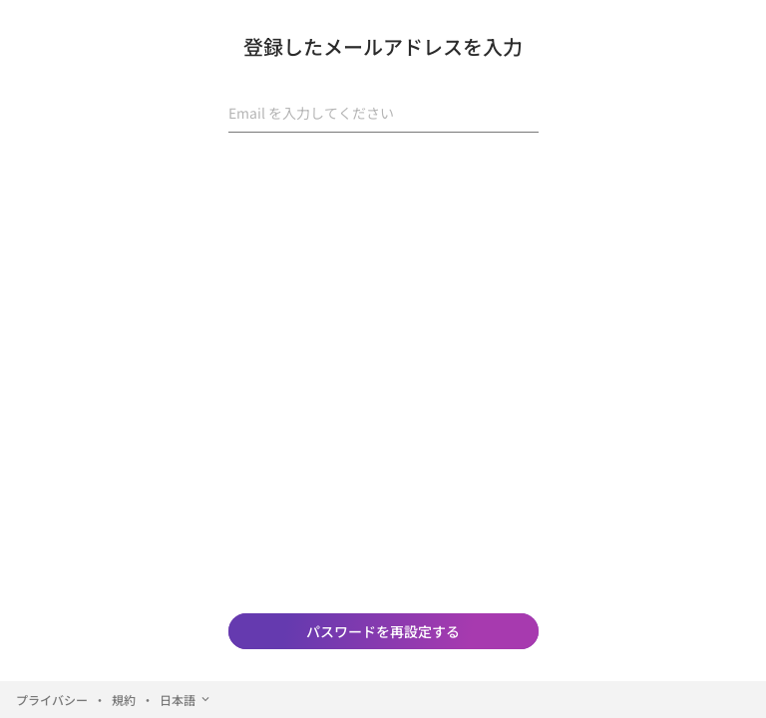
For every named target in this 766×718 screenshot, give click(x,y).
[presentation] (383, 187)
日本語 (185, 699)
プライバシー (52, 699)
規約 (124, 699)
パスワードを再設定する (383, 631)
